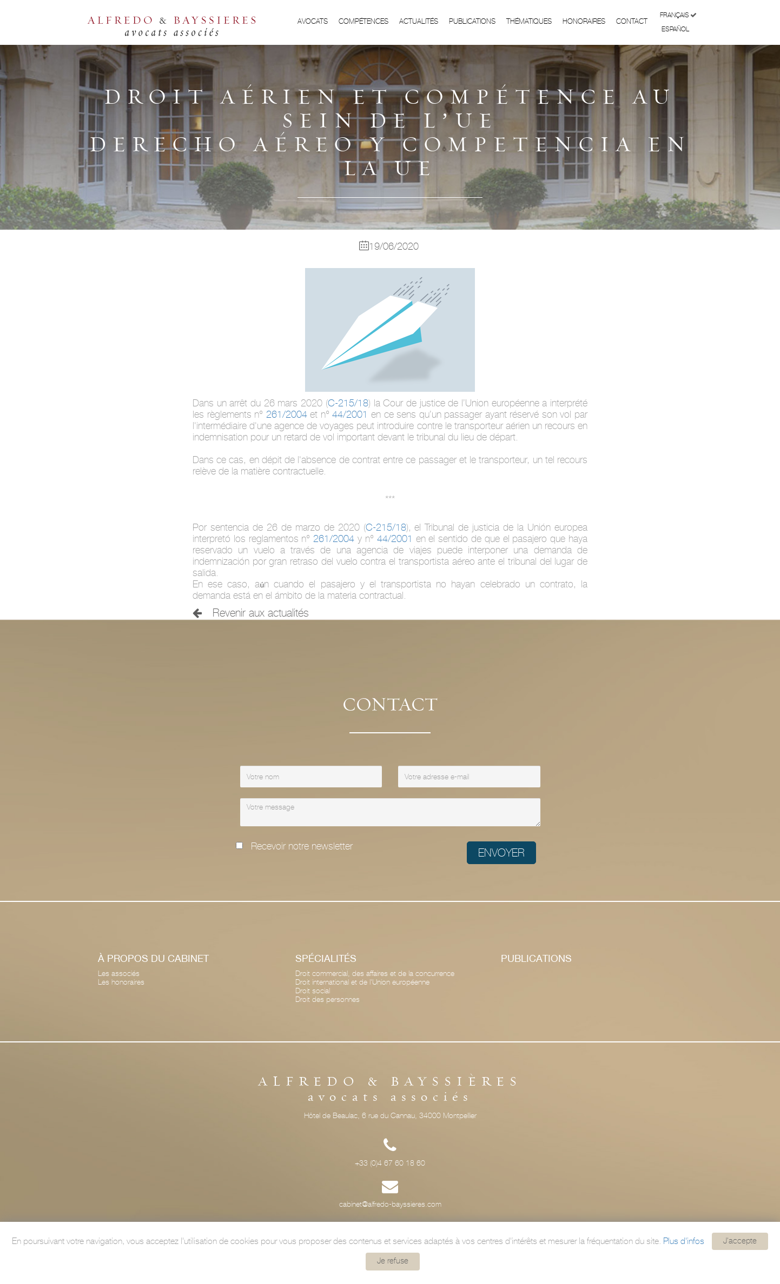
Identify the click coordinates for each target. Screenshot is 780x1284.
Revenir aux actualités (251, 612)
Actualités (418, 21)
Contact (631, 21)
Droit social (312, 990)
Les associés (119, 973)
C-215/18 (348, 403)
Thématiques (529, 21)
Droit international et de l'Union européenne (362, 982)
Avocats (313, 21)
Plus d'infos (683, 1240)
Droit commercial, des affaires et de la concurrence (374, 973)
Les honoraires (121, 982)
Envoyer (501, 852)
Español (679, 28)
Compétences (363, 21)
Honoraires (584, 21)
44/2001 (348, 414)
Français (678, 15)
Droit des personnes (327, 999)
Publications (472, 21)
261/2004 (286, 414)
